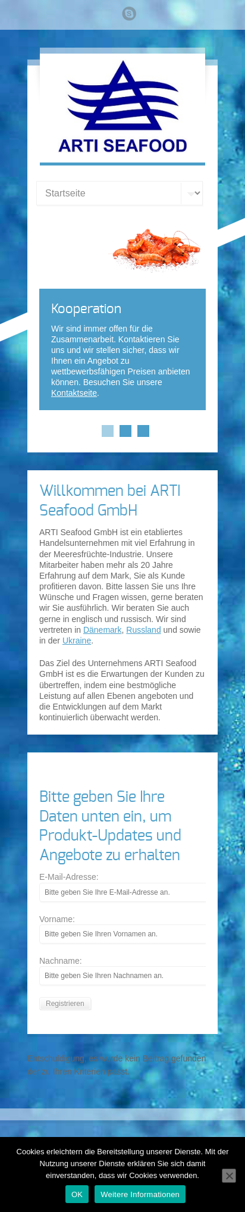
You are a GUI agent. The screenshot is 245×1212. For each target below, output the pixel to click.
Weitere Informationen (140, 1194)
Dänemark (102, 630)
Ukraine (76, 640)
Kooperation (86, 309)
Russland (143, 630)
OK (77, 1194)
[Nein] (229, 1176)
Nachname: (60, 961)
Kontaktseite (74, 393)
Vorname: (57, 919)
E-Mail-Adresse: (69, 877)
